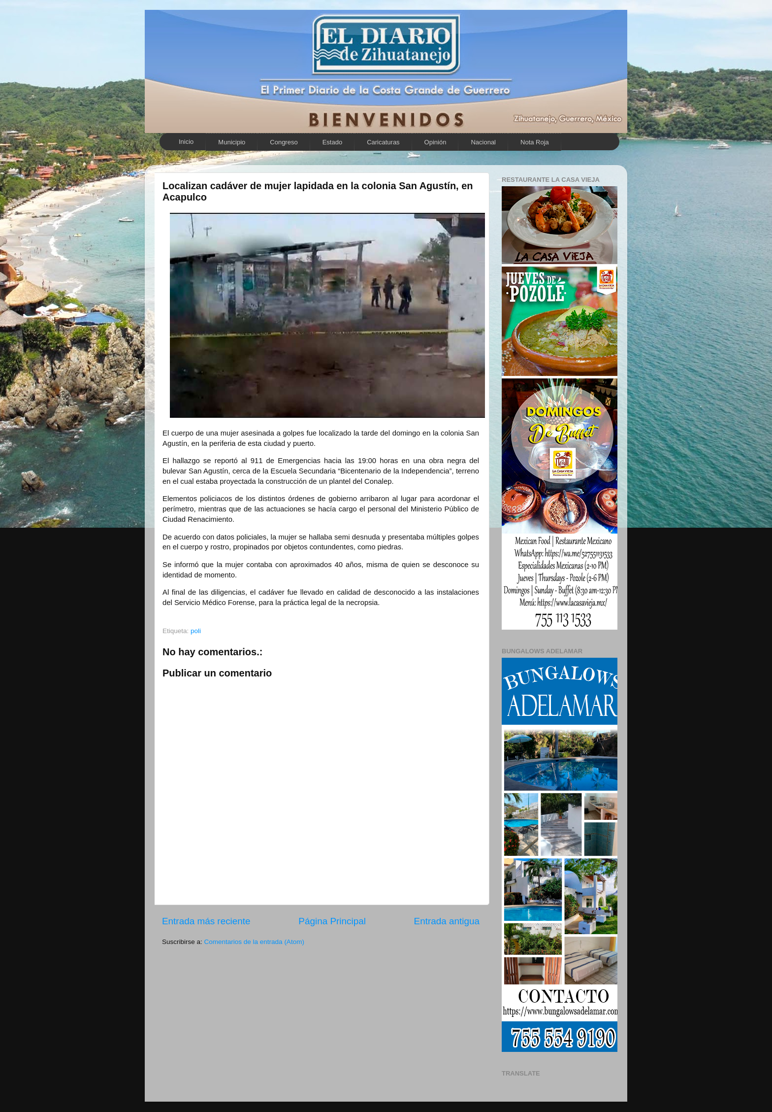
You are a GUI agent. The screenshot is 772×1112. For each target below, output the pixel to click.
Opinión (435, 142)
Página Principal (332, 921)
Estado (332, 142)
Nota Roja (534, 142)
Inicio (186, 141)
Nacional (483, 142)
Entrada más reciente (206, 921)
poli (196, 631)
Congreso (283, 142)
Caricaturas (383, 142)
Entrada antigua (447, 921)
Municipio (231, 142)
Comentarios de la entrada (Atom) (254, 941)
